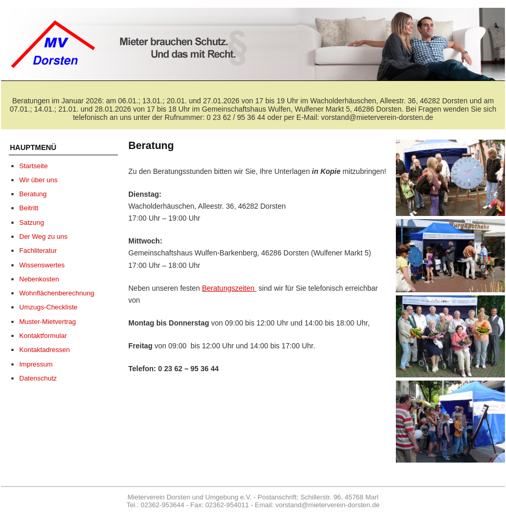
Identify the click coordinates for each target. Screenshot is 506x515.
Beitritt (28, 208)
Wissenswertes (41, 265)
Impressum (35, 364)
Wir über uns (38, 180)
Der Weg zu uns (43, 236)
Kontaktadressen (44, 350)
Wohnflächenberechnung (56, 293)
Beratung (33, 194)
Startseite (33, 166)
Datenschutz (38, 378)
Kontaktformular (43, 336)
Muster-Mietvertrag (47, 322)
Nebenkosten (39, 279)
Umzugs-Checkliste (48, 307)
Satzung (31, 222)
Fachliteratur (38, 250)
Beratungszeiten (229, 288)
